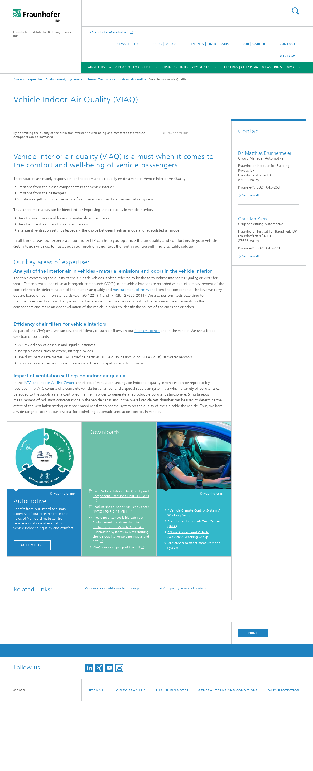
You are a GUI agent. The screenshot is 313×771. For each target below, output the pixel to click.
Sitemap (95, 760)
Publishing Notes (172, 760)
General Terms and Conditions (227, 760)
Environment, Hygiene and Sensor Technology (81, 79)
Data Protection (284, 760)
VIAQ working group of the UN (116, 617)
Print (253, 702)
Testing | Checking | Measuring (253, 67)
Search (295, 11)
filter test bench (147, 400)
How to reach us (129, 760)
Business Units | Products (186, 67)
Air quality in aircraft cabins (184, 658)
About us (96, 67)
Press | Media (164, 44)
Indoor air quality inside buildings (114, 658)
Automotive (32, 614)
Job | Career (254, 44)
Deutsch (288, 55)
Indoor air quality (132, 79)
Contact (288, 44)
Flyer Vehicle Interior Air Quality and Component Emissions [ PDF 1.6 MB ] (121, 563)
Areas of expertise (133, 67)
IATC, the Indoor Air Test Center (49, 452)
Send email (250, 195)
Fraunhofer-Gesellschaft (110, 32)
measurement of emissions (134, 359)
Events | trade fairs (210, 44)
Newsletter (127, 44)
